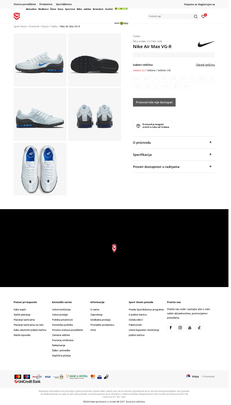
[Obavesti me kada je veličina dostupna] (136, 79)
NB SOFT (120, 401)
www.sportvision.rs (99, 401)
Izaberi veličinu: (143, 64)
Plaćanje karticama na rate (28, 324)
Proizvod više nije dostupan (154, 102)
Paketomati (135, 324)
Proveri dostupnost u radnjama (172, 166)
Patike (136, 36)
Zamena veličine (61, 335)
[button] (173, 16)
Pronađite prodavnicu (102, 324)
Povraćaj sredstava (62, 340)
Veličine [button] (151, 70)
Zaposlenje (96, 314)
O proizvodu (172, 142)
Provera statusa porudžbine (67, 330)
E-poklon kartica (138, 314)
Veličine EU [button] (139, 70)
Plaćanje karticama (24, 319)
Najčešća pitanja (61, 355)
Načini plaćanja (22, 314)
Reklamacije (58, 345)
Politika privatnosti (62, 319)
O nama (94, 309)
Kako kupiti (20, 309)
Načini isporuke (22, 335)
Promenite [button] (208, 376)
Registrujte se (206, 4)
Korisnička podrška (62, 324)
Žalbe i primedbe (61, 350)
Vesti (93, 330)
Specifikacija (172, 154)
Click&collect (136, 319)
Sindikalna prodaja (100, 319)
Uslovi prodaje (60, 314)
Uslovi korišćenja (61, 309)
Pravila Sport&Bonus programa (146, 309)
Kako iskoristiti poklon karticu (30, 330)
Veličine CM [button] (164, 70)
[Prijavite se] (203, 16)
